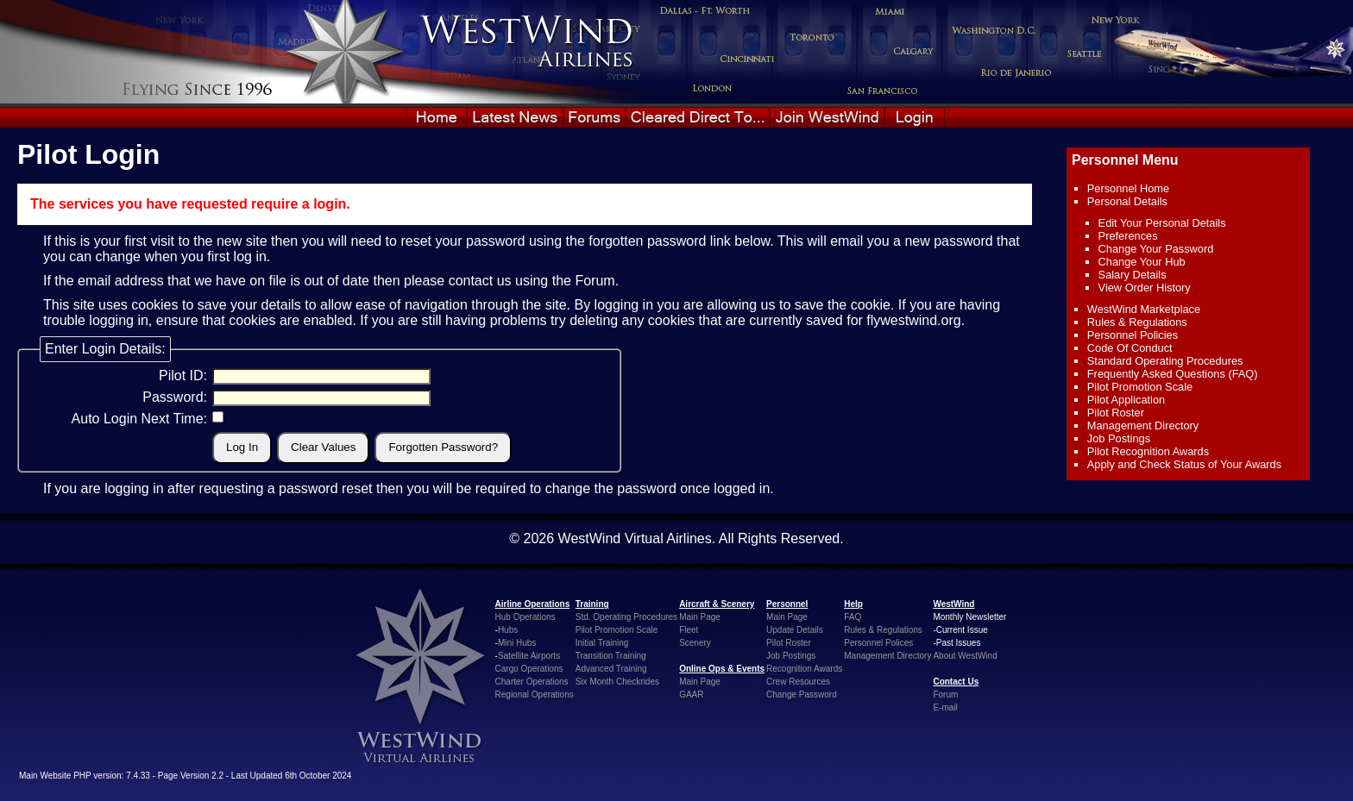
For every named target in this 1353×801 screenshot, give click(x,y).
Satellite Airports (529, 655)
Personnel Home (1128, 188)
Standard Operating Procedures (1165, 360)
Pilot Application (1126, 399)
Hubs (508, 630)
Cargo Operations (529, 668)
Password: (174, 397)
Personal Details (1127, 201)
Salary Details (1132, 274)
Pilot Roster (1115, 412)
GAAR (691, 694)
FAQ (852, 617)
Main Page (700, 617)
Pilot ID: (183, 375)
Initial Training (602, 643)
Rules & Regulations (1137, 322)
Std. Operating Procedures (626, 617)
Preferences (1128, 235)
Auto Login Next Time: (139, 418)
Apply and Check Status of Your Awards (1184, 464)
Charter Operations (532, 681)
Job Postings (1118, 438)
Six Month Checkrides (617, 681)
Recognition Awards (804, 668)
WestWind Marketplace (1143, 309)
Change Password (801, 694)
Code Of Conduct (1130, 347)
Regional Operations (534, 694)
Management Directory (1143, 425)
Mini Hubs (517, 643)
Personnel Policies (1132, 335)
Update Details (794, 630)
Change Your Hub (1142, 261)
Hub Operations (525, 617)
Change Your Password (1156, 248)
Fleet (688, 630)
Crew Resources (798, 681)
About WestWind (965, 655)
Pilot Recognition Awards (1148, 451)
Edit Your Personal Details (1162, 222)
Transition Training (611, 655)
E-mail (945, 707)
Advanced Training (611, 668)
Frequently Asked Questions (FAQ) (1172, 373)
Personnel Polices (878, 643)
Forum (594, 280)
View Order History (1144, 287)
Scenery (695, 643)
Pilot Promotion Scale (1140, 386)
